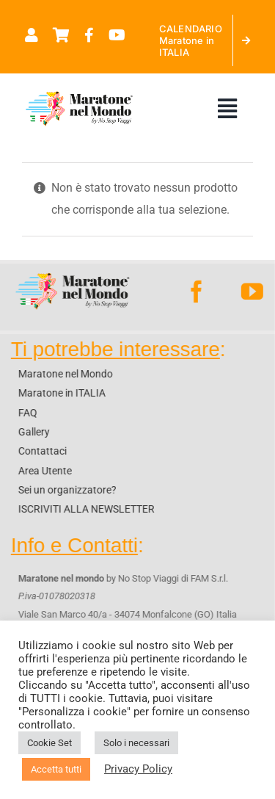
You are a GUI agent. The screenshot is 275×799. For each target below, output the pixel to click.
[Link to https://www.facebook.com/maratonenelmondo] (89, 35)
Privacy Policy (138, 769)
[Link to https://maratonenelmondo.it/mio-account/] (31, 35)
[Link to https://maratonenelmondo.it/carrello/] (61, 35)
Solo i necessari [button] (136, 742)
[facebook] (196, 291)
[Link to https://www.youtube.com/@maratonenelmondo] (117, 35)
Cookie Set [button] (49, 742)
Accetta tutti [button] (56, 769)
